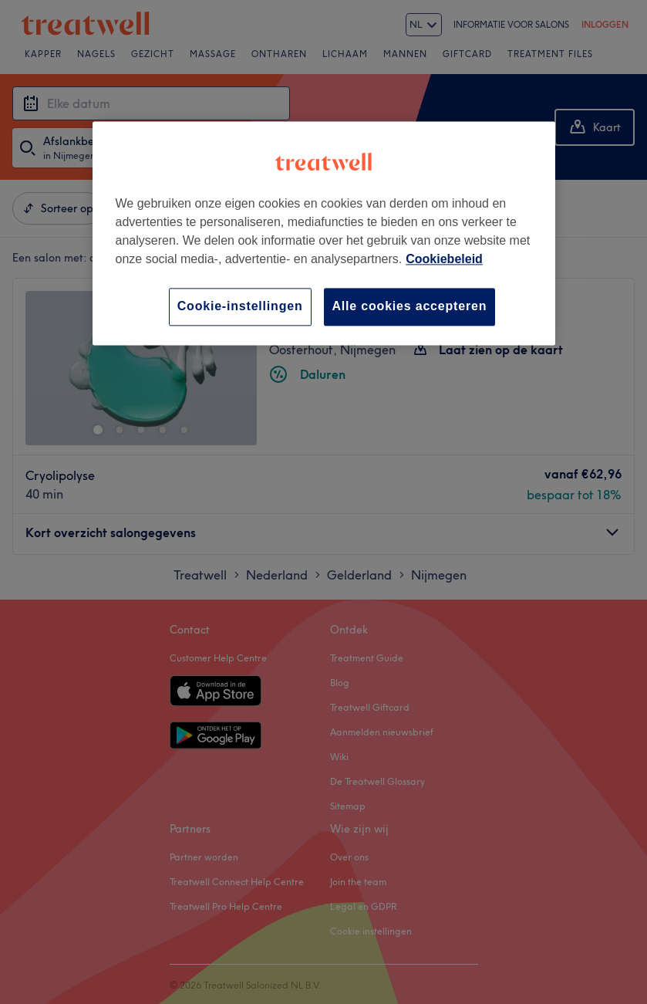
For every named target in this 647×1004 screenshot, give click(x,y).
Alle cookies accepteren (409, 306)
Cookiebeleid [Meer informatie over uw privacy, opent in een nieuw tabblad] (444, 259)
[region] (324, 233)
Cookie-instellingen (240, 306)
